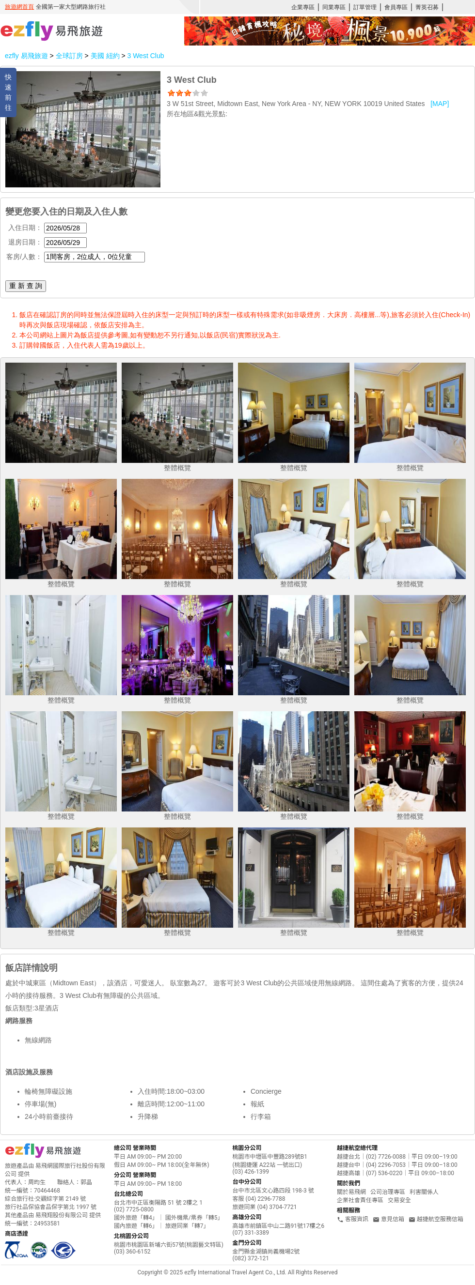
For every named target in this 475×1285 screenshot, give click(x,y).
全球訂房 (69, 56)
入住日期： (25, 227)
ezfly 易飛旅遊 (26, 56)
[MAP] (439, 103)
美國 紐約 (106, 56)
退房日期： (25, 242)
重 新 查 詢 (25, 286)
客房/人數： (24, 256)
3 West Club (145, 56)
